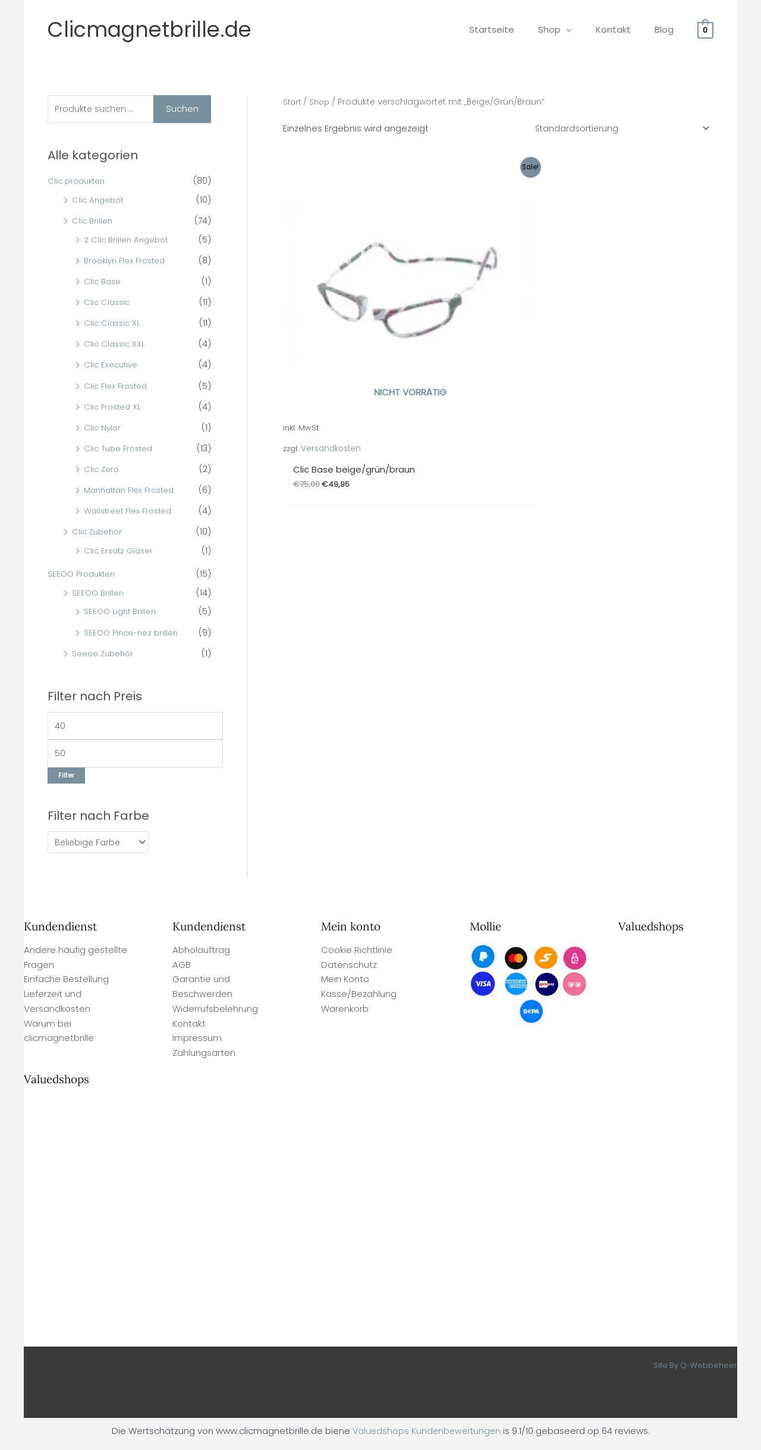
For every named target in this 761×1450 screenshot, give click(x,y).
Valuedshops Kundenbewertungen (426, 1436)
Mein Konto (345, 985)
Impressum (197, 1043)
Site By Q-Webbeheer (694, 1371)
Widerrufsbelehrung (215, 1014)
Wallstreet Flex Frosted (130, 512)
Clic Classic (108, 304)
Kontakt (189, 1029)
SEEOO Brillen (99, 594)
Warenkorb (345, 1014)
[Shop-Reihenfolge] (617, 129)
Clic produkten (78, 182)
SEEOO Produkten (84, 575)
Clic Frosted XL (114, 408)
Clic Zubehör (98, 533)
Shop (322, 102)
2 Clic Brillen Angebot (128, 241)
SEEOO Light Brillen (122, 613)
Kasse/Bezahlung (359, 999)
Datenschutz (349, 970)
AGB (181, 970)
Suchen (182, 109)
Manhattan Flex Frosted (133, 492)
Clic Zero (102, 471)
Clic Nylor (103, 429)
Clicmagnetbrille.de (149, 29)
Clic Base (103, 282)
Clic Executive (112, 366)
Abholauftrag (201, 955)
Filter (66, 780)
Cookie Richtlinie (356, 955)
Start (293, 102)
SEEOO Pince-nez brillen (133, 634)
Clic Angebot (99, 201)
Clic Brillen (93, 222)
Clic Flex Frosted (117, 387)
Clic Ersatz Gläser (120, 552)
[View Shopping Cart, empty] (705, 29)
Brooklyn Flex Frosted (128, 262)
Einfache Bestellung (66, 985)
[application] (581, 29)
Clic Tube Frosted (120, 449)
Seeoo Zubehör (104, 654)
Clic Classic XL (113, 325)
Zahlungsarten (203, 1058)
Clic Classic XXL (116, 345)
